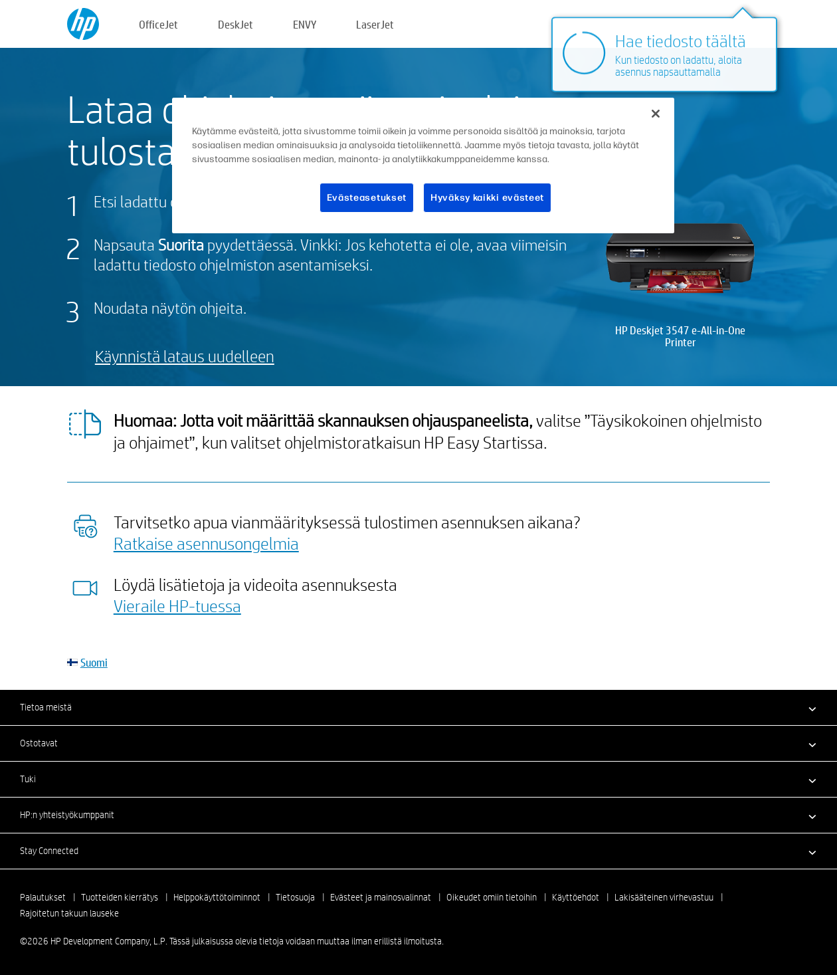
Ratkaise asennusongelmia (206, 543)
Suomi (94, 662)
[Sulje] (655, 113)
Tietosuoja (295, 897)
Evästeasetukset (367, 197)
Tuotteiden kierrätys (119, 897)
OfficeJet (158, 24)
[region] (423, 166)
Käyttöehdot (575, 897)
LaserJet (375, 24)
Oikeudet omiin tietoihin (491, 897)
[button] (418, 707)
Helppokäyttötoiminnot (216, 897)
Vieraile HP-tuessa (177, 605)
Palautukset (43, 897)
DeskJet (235, 24)
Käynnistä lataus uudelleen (184, 356)
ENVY (304, 24)
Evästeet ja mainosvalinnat (380, 897)
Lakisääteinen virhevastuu (663, 897)
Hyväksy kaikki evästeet (487, 197)
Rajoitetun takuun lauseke (69, 913)
